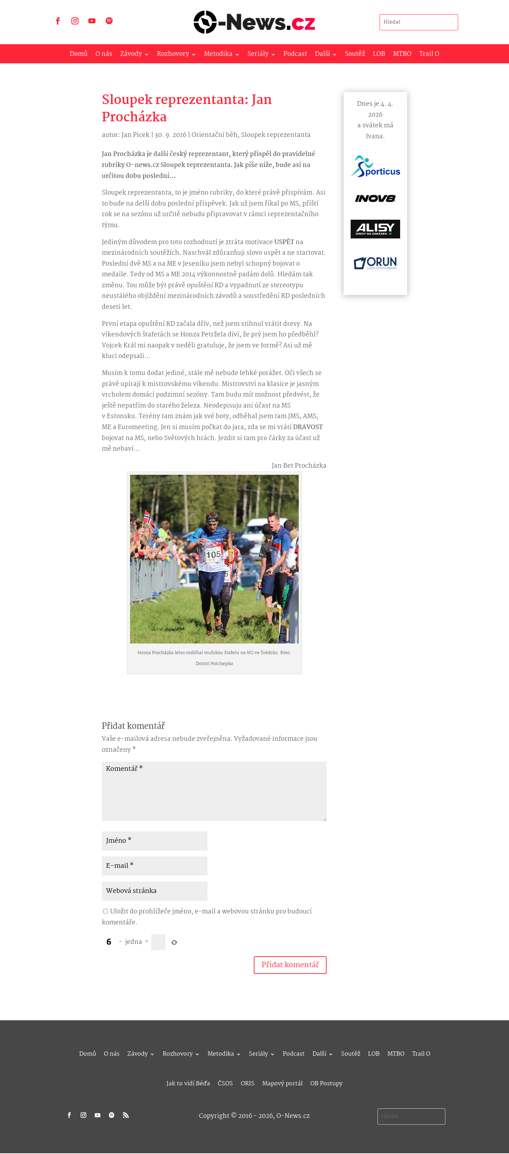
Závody (131, 55)
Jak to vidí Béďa (188, 1082)
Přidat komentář (290, 965)
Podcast (295, 55)
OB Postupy (326, 1082)
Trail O (429, 55)
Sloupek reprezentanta (276, 135)
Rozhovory (173, 55)
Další (322, 55)
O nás (103, 55)
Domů (79, 55)
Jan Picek (136, 135)
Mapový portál (282, 1082)
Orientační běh (215, 135)
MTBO (402, 55)
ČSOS (225, 1082)
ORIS (248, 1082)
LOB (379, 55)
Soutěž (355, 55)
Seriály (258, 55)
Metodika (218, 55)
